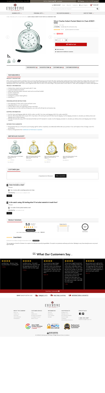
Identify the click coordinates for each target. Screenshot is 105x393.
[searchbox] (75, 8)
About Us (69, 5)
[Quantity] (62, 40)
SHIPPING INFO (34, 314)
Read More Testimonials (52, 291)
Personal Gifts (13, 16)
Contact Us (75, 5)
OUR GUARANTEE (17, 317)
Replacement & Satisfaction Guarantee (64, 51)
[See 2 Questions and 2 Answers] (72, 29)
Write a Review (30, 230)
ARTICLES (50, 312)
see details (96, 1)
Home (63, 5)
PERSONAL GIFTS (64, 314)
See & (73, 29)
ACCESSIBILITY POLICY (35, 317)
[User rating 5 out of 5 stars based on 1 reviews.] (59, 29)
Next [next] (50, 37)
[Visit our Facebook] (80, 314)
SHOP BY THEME (64, 317)
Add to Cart (71, 44)
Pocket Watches (22, 16)
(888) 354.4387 (56, 5)
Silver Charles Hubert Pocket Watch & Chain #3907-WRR (28, 232)
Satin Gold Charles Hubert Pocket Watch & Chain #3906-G (70, 157)
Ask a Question (61, 176)
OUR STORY (16, 315)
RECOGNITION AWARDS (66, 315)
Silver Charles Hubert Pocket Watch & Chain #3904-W (15, 157)
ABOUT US (16, 312)
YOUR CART (94, 5)
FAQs (32, 312)
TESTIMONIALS (17, 318)
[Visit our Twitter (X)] (83, 314)
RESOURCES (50, 314)
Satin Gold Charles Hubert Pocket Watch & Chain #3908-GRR (33, 157)
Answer (10, 195)
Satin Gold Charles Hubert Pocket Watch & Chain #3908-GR (51, 157)
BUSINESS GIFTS (64, 312)
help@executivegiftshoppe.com (85, 319)
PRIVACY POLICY (34, 318)
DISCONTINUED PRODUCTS (67, 320)
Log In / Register (83, 5)
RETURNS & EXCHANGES (36, 315)
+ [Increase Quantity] (66, 40)
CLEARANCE (63, 318)
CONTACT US (16, 314)
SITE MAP (50, 317)
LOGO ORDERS (51, 315)
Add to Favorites (59, 49)
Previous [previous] (7, 37)
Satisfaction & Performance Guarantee (32, 129)
